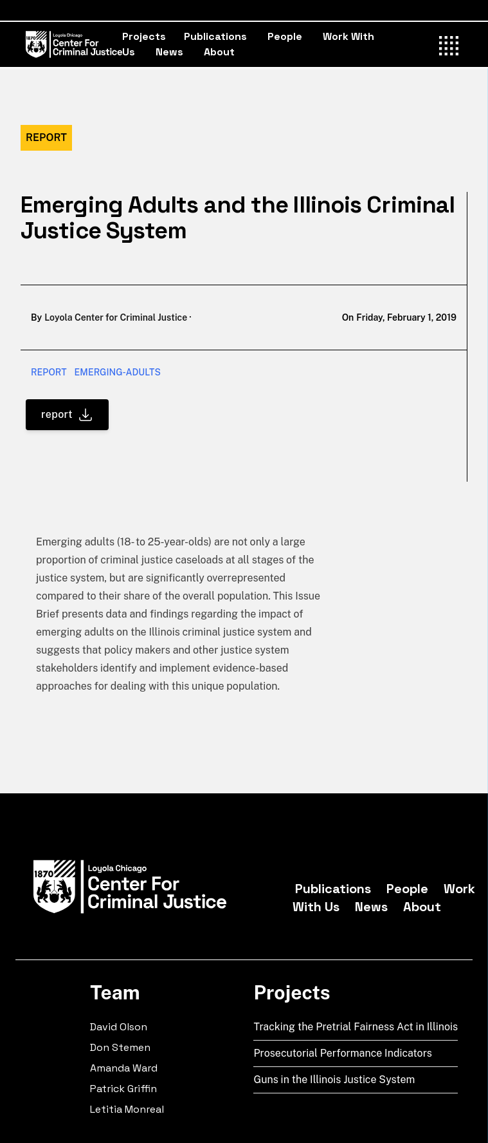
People (284, 36)
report (49, 372)
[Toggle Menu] (449, 43)
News (169, 52)
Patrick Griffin (123, 1088)
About (219, 52)
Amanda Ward (124, 1068)
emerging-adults (118, 372)
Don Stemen (120, 1047)
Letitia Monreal (127, 1109)
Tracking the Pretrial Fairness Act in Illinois (355, 1027)
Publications (215, 36)
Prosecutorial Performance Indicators (342, 1053)
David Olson (118, 1027)
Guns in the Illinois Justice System (334, 1079)
